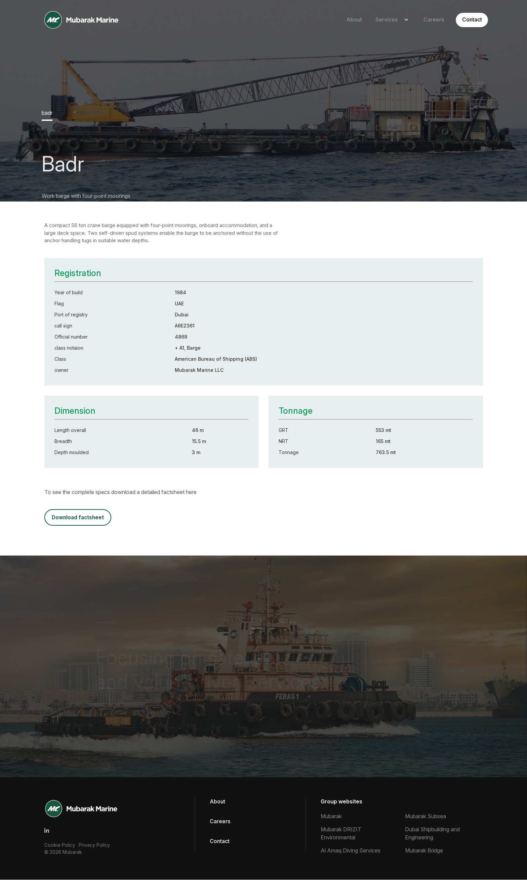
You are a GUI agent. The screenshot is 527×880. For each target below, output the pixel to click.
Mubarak (72, 852)
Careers (427, 19)
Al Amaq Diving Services (350, 850)
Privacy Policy (94, 845)
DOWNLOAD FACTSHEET (78, 517)
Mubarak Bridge (424, 850)
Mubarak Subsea (425, 816)
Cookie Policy (59, 845)
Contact (466, 19)
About (348, 19)
